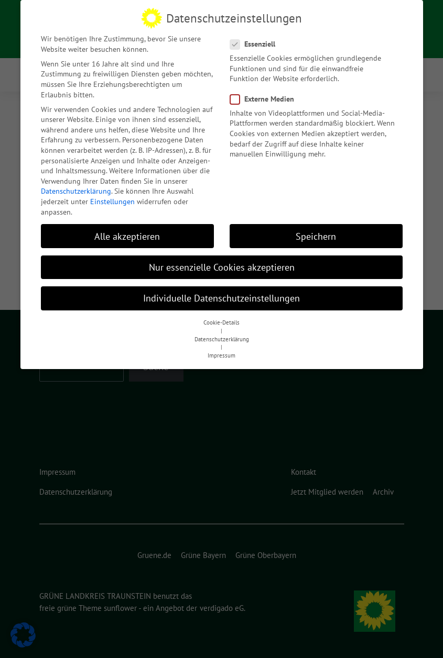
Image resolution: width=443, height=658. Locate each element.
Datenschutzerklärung (76, 191)
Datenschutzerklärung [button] (222, 338)
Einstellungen (112, 201)
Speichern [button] (316, 236)
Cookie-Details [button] (221, 322)
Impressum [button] (221, 355)
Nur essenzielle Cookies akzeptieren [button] (222, 267)
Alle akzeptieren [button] (127, 236)
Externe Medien (265, 99)
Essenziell (256, 44)
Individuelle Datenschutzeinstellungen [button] (221, 298)
